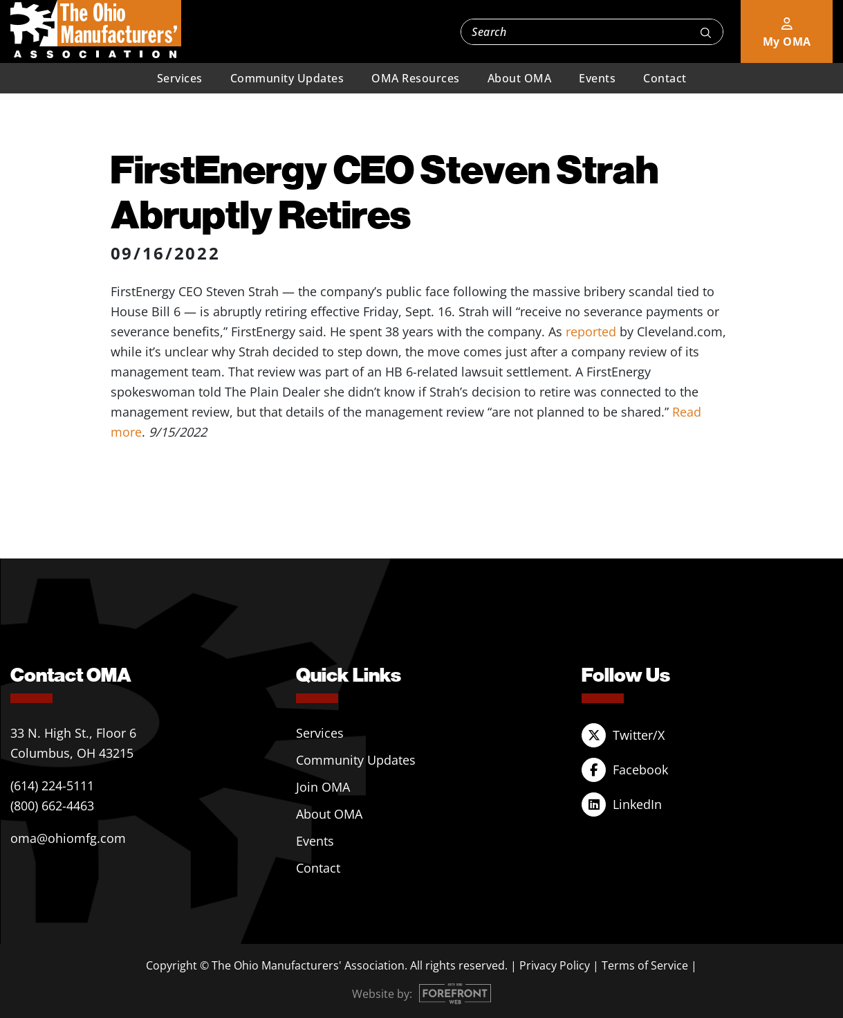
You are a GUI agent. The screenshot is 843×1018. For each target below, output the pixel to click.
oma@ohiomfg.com (68, 838)
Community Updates (287, 78)
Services (180, 78)
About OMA (520, 78)
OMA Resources (415, 78)
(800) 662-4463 (52, 805)
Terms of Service (645, 965)
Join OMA (323, 787)
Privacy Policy (554, 965)
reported (591, 331)
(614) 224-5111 (52, 785)
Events (597, 78)
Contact (665, 78)
